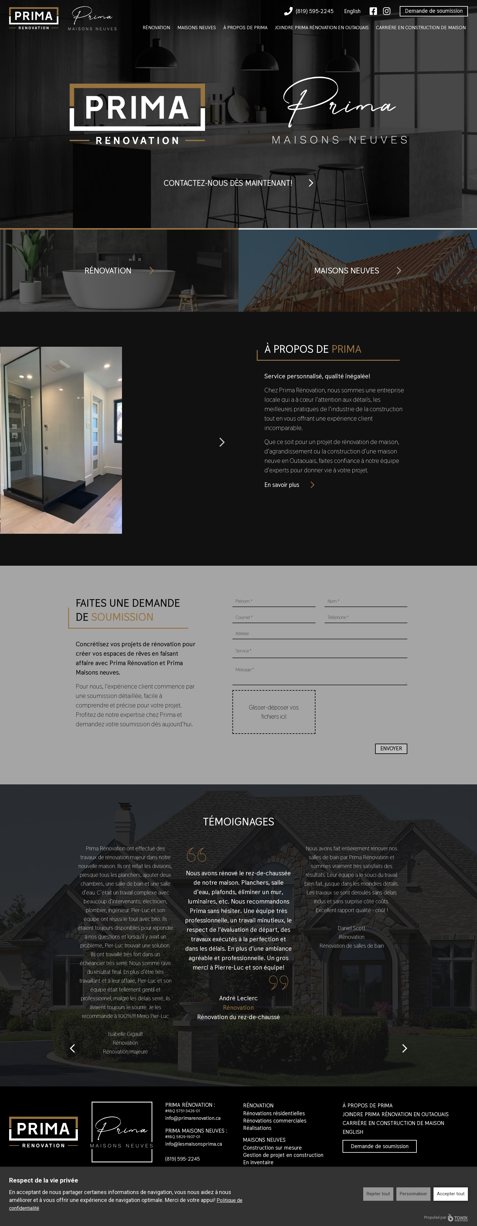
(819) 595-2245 (308, 11)
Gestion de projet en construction (283, 1158)
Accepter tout (451, 1193)
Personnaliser (413, 1193)
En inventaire (258, 1166)
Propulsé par (446, 1217)
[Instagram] (387, 11)
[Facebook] (373, 11)
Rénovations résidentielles (274, 1117)
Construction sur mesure (272, 1151)
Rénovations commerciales (274, 1124)
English (352, 11)
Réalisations (257, 1131)
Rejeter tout (378, 1193)
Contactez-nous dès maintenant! (227, 183)
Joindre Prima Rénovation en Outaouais (322, 27)
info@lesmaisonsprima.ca (195, 1147)
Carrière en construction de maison (421, 27)
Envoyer (391, 752)
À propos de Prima (245, 27)
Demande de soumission (434, 10)
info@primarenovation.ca (194, 1121)
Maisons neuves (196, 27)
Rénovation (156, 27)
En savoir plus (283, 485)
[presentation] (371, 706)
